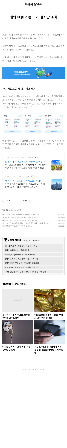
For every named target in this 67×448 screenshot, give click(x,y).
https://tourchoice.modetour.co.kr (19, 157)
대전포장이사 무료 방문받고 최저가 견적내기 (21, 263)
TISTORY (34, 369)
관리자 (42, 369)
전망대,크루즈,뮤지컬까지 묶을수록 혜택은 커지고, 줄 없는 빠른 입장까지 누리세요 (25, 186)
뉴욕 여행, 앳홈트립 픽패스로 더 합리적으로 (25, 180)
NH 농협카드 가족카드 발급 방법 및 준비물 (20, 246)
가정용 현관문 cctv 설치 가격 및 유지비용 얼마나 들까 (25, 271)
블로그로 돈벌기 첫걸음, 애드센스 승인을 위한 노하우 (19, 214)
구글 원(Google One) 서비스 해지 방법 (19, 254)
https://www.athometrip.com (17, 176)
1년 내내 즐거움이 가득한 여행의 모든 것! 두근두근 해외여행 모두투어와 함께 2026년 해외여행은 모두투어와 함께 (25, 166)
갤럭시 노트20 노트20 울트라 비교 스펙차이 (21, 258)
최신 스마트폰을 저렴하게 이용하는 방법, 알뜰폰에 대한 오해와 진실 (24, 223)
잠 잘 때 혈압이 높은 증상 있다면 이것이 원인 (21, 267)
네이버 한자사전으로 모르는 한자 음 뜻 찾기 (16, 226)
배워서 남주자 (33, 4)
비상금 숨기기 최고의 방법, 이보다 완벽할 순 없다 (18, 220)
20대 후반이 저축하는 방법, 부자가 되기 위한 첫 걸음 (19, 217)
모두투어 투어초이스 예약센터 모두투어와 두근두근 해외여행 (25, 161)
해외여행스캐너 (38, 96)
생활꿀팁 (5, 210)
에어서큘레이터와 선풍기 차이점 (16, 250)
